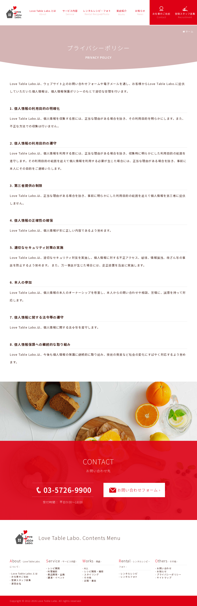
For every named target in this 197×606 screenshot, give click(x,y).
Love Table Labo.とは (24, 573)
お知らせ (162, 571)
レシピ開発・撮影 (94, 571)
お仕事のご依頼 (20, 576)
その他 (88, 577)
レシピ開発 (54, 568)
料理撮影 (53, 571)
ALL (86, 568)
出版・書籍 (90, 580)
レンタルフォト (129, 576)
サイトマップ (164, 577)
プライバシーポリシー (169, 574)
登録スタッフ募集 (21, 580)
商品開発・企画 (56, 574)
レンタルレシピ (129, 573)
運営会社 (16, 583)
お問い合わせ (164, 568)
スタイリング (91, 574)
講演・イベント (56, 577)
